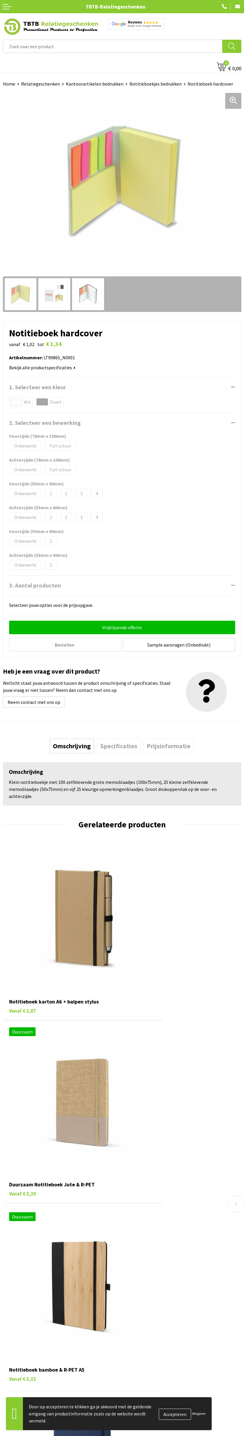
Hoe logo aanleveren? (147, 1259)
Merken (10, 1369)
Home (9, 84)
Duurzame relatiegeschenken (32, 1324)
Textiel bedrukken (21, 1351)
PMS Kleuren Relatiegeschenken (157, 1250)
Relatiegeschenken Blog (149, 1324)
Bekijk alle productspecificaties (42, 367)
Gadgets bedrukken (22, 1333)
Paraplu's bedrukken (23, 1360)
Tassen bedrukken (21, 1315)
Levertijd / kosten (142, 1223)
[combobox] (113, 46)
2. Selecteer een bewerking (45, 422)
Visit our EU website (145, 1369)
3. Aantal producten (35, 585)
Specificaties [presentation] (118, 745)
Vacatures (135, 1315)
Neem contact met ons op (34, 701)
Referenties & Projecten (149, 1333)
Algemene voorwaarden (149, 1360)
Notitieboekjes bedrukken (155, 84)
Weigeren (199, 1413)
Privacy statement (143, 1342)
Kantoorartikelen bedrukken (94, 84)
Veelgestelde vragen (145, 1214)
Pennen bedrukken (22, 1306)
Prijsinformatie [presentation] (168, 745)
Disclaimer (135, 1351)
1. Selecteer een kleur (37, 387)
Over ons (134, 1306)
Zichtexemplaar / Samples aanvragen (162, 1268)
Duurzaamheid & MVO (146, 1277)
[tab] (72, 745)
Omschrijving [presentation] (72, 745)
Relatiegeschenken (40, 84)
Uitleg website (139, 1232)
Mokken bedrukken (22, 1342)
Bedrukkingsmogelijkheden (152, 1241)
